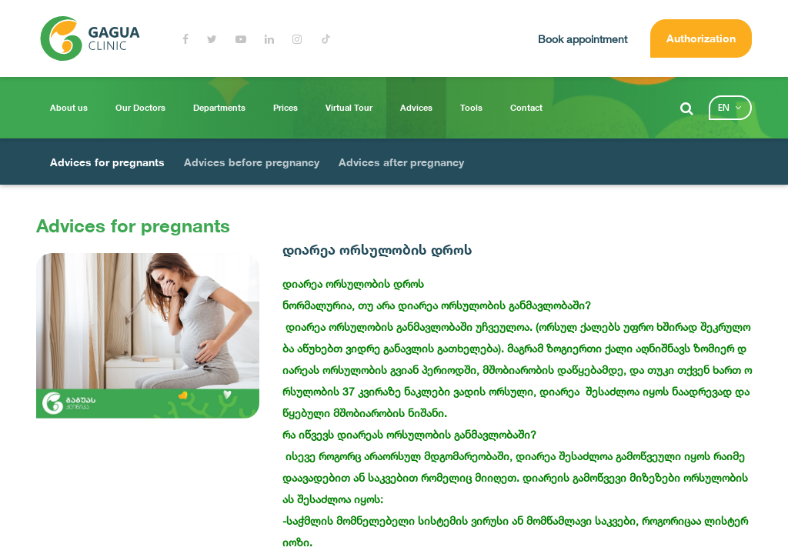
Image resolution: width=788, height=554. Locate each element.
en (724, 107)
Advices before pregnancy (251, 162)
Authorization (701, 38)
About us (69, 107)
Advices (416, 107)
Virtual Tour (349, 107)
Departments (219, 107)
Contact (526, 107)
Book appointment (582, 38)
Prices (285, 107)
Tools (471, 107)
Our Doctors (140, 107)
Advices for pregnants (107, 162)
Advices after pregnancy (401, 162)
